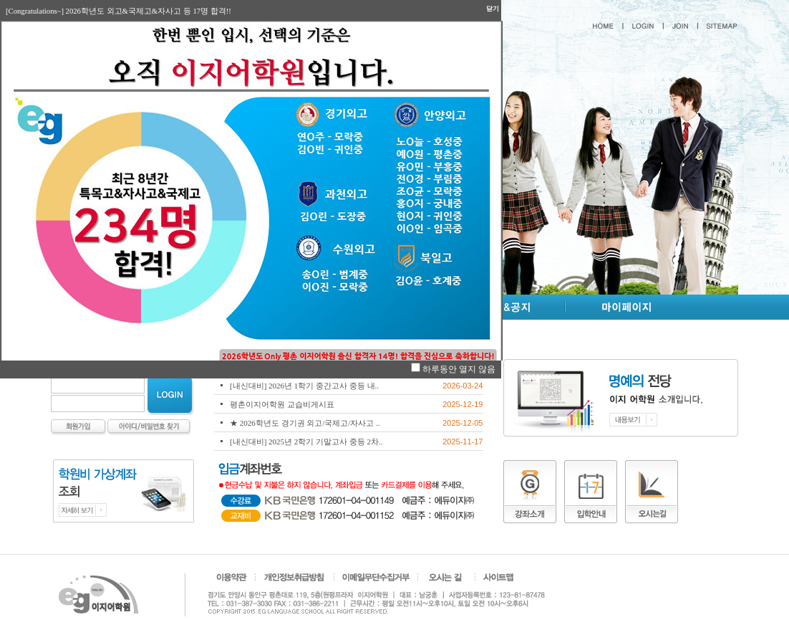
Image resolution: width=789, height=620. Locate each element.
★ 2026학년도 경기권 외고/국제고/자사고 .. (305, 423)
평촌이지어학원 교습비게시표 (282, 404)
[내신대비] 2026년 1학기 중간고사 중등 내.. (304, 385)
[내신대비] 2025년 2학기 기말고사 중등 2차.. (306, 441)
